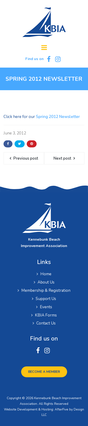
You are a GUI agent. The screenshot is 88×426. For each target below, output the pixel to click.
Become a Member (44, 371)
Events (46, 307)
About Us (46, 282)
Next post (62, 158)
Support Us (46, 298)
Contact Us (46, 323)
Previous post (25, 158)
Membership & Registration (45, 290)
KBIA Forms (46, 315)
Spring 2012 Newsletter (58, 116)
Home (45, 274)
